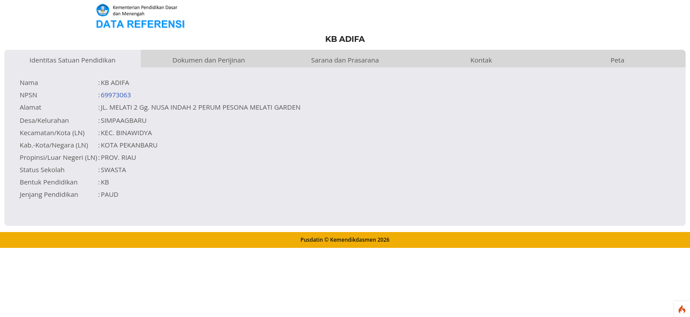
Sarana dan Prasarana (345, 59)
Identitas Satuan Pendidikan (72, 59)
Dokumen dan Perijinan (208, 59)
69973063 (116, 94)
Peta (617, 59)
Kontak (481, 59)
